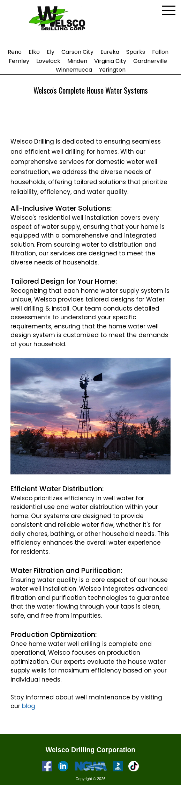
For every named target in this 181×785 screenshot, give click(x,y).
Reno (15, 52)
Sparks (135, 52)
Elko (34, 52)
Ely (50, 52)
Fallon (160, 52)
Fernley (19, 61)
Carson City (77, 52)
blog (28, 706)
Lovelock (48, 61)
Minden (77, 61)
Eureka (109, 52)
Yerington (112, 70)
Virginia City (110, 61)
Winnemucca (74, 70)
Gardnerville (150, 61)
